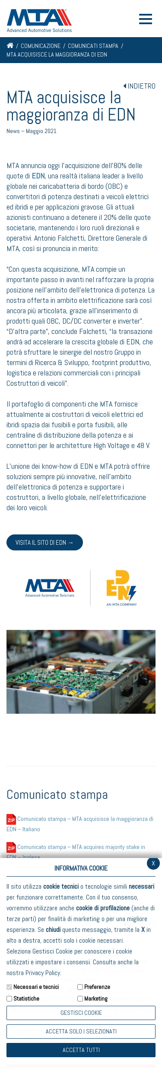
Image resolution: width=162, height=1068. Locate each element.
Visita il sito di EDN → (45, 542)
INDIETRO (139, 86)
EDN (38, 176)
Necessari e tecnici (36, 987)
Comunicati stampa (93, 46)
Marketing (96, 998)
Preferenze (97, 987)
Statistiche (26, 998)
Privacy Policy (42, 972)
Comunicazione (40, 46)
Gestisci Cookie (81, 1013)
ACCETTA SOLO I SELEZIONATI (81, 1031)
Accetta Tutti (81, 1050)
